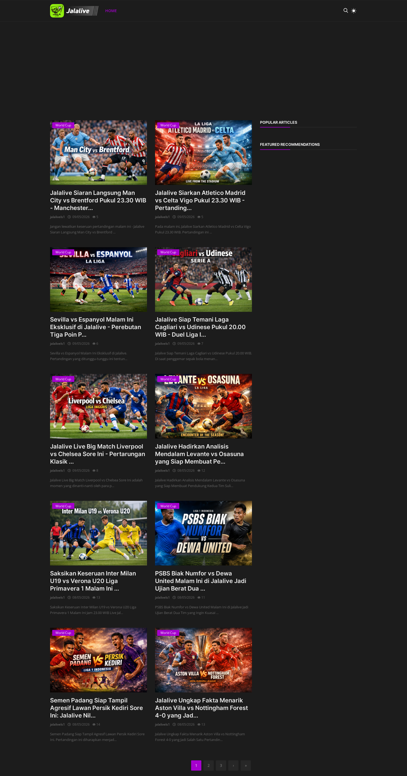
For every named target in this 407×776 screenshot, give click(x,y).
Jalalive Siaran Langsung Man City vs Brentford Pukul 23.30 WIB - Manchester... (98, 200)
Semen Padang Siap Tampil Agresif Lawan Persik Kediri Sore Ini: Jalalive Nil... (96, 708)
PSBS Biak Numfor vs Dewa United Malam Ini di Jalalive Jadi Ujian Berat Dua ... (200, 581)
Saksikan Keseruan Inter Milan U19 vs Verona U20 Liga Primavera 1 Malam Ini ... (93, 581)
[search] (345, 11)
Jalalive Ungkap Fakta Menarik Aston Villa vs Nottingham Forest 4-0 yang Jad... (201, 708)
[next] (233, 765)
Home (111, 10)
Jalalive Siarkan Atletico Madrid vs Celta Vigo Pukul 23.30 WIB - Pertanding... (200, 200)
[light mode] (352, 11)
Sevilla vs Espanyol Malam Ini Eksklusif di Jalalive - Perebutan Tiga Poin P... (95, 327)
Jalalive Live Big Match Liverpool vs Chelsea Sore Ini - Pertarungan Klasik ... (97, 454)
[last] (246, 765)
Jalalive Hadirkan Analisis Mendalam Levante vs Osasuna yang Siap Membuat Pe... (199, 454)
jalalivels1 (57, 217)
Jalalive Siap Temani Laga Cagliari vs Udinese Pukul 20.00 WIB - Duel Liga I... (200, 327)
